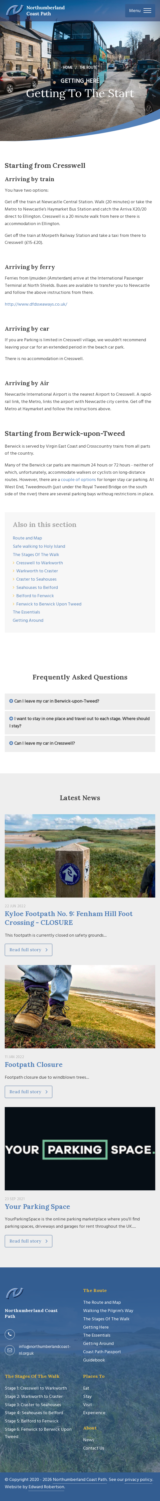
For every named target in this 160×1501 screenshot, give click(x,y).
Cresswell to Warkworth (39, 563)
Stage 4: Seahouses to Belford (34, 1413)
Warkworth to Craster (37, 571)
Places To (94, 1376)
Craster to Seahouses (36, 579)
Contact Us (93, 1448)
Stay (87, 1396)
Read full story (29, 949)
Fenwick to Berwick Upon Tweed (48, 604)
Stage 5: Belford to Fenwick (32, 1421)
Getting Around (28, 620)
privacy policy (138, 1479)
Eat (86, 1388)
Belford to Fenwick (35, 596)
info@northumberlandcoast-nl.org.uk (45, 1350)
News (88, 1440)
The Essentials (26, 612)
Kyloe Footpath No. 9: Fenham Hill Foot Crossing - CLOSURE (69, 918)
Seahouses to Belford (37, 587)
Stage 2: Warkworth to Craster (34, 1396)
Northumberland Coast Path (80, 1479)
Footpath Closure (34, 1064)
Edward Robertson (46, 1487)
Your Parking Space (37, 1206)
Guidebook (94, 1360)
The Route (95, 1290)
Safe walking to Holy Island (39, 546)
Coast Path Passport (102, 1352)
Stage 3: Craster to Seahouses (33, 1405)
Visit (87, 1405)
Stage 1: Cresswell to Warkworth (36, 1388)
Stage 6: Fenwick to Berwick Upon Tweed (38, 1433)
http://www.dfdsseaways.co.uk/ (36, 304)
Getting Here (96, 1327)
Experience (94, 1413)
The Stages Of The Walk (36, 555)
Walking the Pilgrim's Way (108, 1311)
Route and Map (27, 538)
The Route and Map (102, 1302)
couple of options (78, 480)
